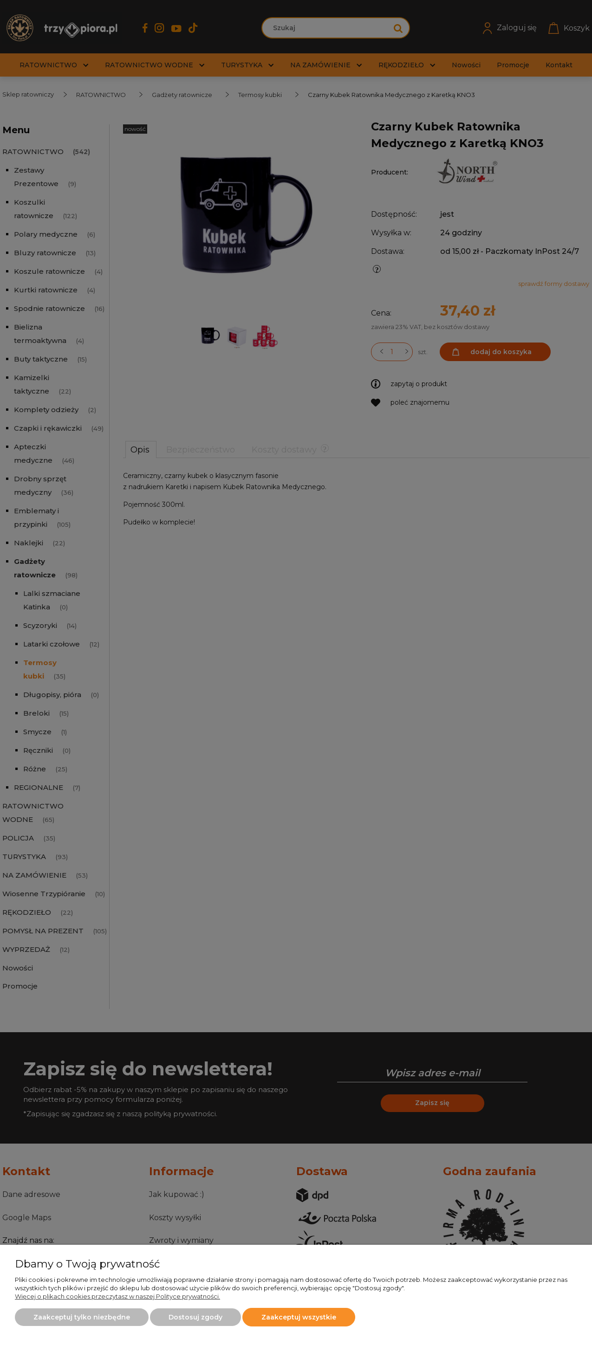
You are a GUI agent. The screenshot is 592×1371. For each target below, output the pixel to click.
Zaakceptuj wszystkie (298, 1317)
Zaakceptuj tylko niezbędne (81, 1317)
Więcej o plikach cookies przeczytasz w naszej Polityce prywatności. (117, 1296)
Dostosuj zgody (195, 1317)
